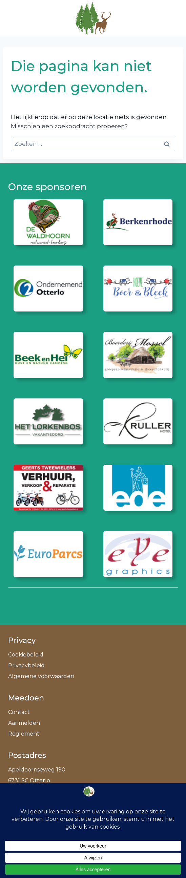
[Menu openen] (169, 18)
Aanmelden (24, 723)
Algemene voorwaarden (41, 676)
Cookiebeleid (25, 654)
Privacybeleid (26, 665)
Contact (19, 712)
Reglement (23, 734)
